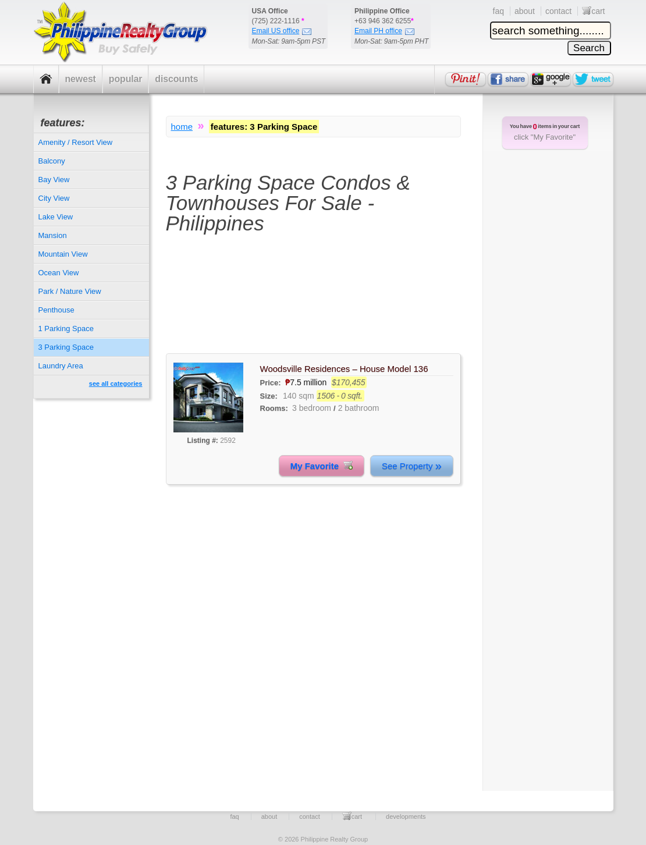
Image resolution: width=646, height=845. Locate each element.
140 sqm (298, 395)
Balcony (51, 161)
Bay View (54, 179)
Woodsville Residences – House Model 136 (344, 369)
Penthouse (56, 310)
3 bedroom (311, 408)
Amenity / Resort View (75, 142)
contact (558, 11)
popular (126, 79)
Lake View (55, 216)
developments (406, 816)
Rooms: (274, 408)
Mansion (52, 235)
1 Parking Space (66, 328)
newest (80, 79)
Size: (269, 396)
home (182, 127)
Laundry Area (60, 365)
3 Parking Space (66, 347)
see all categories (116, 383)
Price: (271, 382)
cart (593, 11)
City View (54, 198)
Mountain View (63, 254)
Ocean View (58, 272)
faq (498, 11)
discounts (176, 79)
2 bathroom (358, 408)
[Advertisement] (313, 300)
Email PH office (384, 31)
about (524, 11)
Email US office (282, 31)
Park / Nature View (69, 291)
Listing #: (202, 440)
